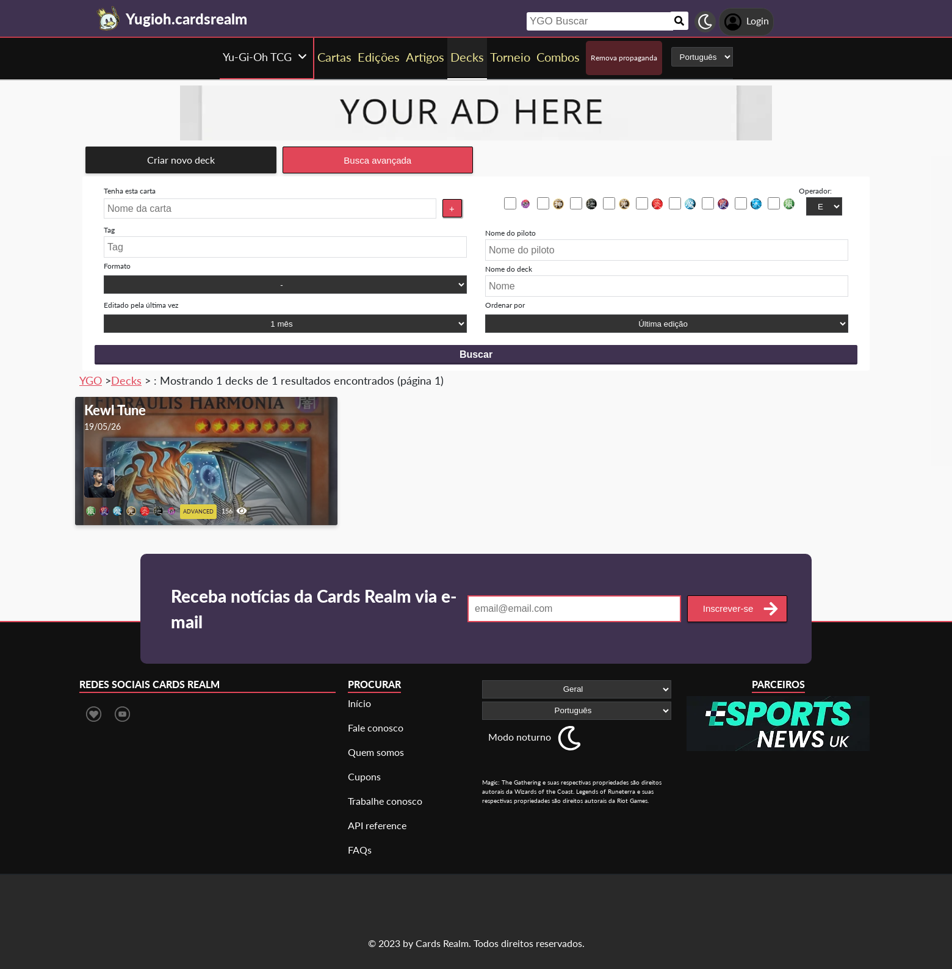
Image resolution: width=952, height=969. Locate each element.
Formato (117, 265)
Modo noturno (519, 736)
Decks (126, 380)
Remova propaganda (624, 57)
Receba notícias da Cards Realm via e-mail (313, 609)
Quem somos (376, 752)
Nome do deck (508, 269)
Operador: (815, 190)
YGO (90, 380)
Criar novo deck (181, 159)
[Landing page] (109, 18)
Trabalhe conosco (385, 801)
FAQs (360, 849)
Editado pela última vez (141, 305)
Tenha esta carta (130, 190)
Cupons (364, 776)
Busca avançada (377, 160)
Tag (109, 229)
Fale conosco (375, 727)
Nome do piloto (510, 233)
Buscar (476, 354)
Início (359, 703)
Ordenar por (505, 305)
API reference (377, 825)
